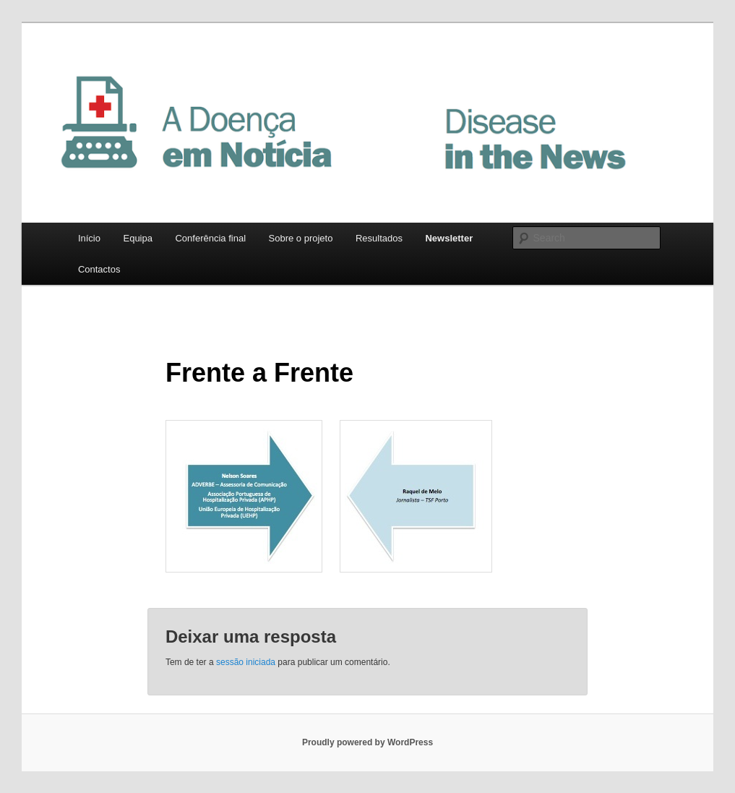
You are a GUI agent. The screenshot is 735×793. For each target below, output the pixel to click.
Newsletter (449, 238)
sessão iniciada (245, 662)
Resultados (379, 238)
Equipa (137, 238)
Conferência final (210, 238)
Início (89, 238)
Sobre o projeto (301, 238)
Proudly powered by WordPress (367, 742)
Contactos (99, 269)
